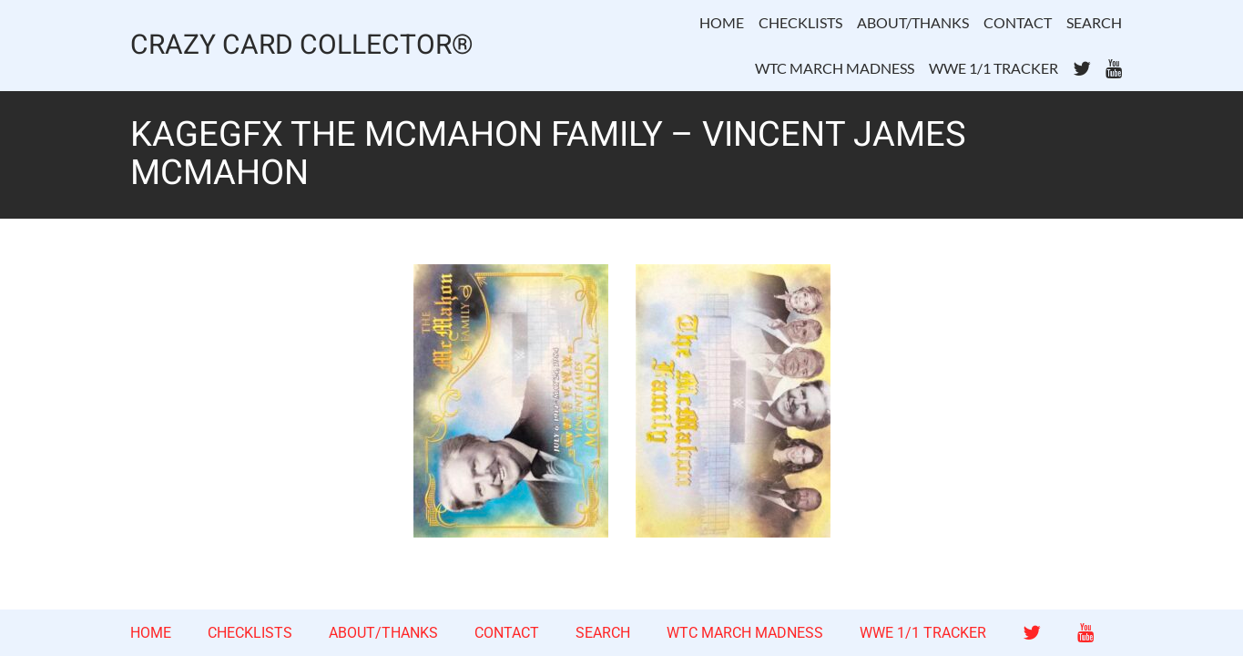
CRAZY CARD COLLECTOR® (302, 46)
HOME (721, 22)
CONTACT (1017, 22)
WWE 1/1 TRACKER (993, 68)
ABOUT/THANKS (913, 22)
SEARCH (1094, 22)
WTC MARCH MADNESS (834, 68)
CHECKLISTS (800, 22)
